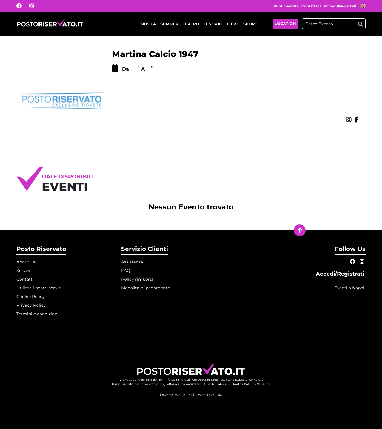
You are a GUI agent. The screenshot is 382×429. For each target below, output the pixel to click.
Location (285, 23)
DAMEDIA (214, 395)
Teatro (191, 23)
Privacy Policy (31, 305)
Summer (169, 23)
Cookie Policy (30, 296)
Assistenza (132, 262)
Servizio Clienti (144, 248)
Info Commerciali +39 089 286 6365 (191, 380)
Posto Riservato (41, 248)
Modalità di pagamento (145, 288)
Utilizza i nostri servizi (39, 288)
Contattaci (311, 6)
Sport (250, 23)
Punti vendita (285, 6)
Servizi (23, 270)
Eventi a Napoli (350, 288)
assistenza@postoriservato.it (242, 380)
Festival (213, 23)
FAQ (125, 270)
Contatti (25, 279)
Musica (148, 23)
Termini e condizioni (37, 314)
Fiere (233, 23)
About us (25, 262)
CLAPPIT (185, 395)
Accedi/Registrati (340, 6)
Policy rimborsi (137, 279)
